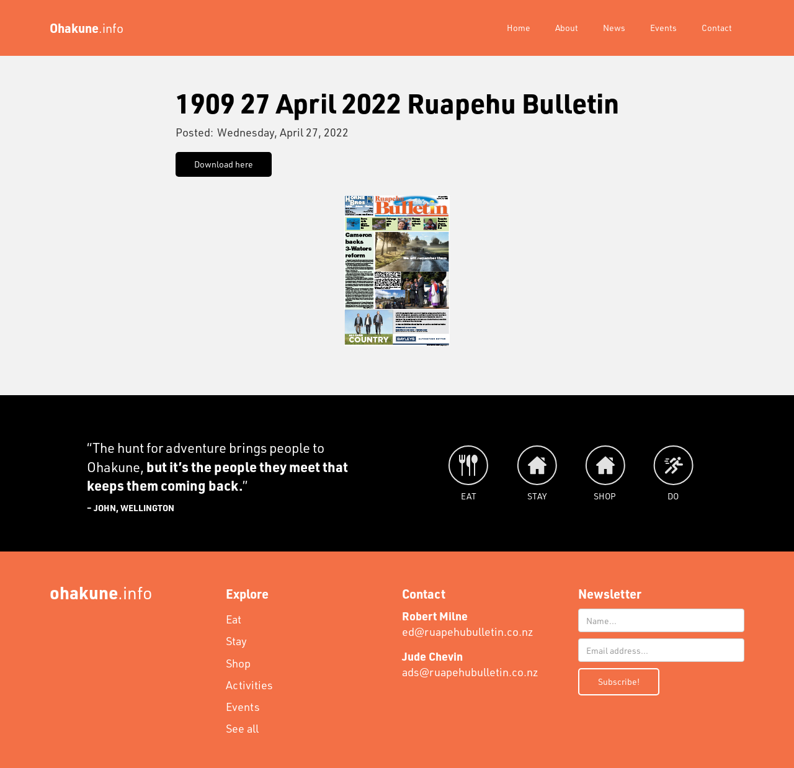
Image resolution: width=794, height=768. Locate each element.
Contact (717, 27)
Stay (236, 640)
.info (101, 592)
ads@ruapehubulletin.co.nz (470, 664)
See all (242, 728)
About (566, 27)
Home (518, 27)
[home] (86, 28)
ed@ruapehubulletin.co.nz (467, 624)
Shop (238, 663)
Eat (233, 619)
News (614, 27)
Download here (223, 164)
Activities (249, 684)
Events (663, 27)
